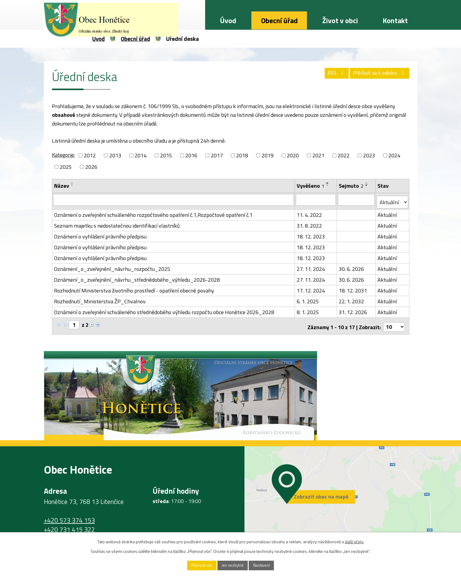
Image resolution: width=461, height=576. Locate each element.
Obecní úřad (279, 20)
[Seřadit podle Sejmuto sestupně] (367, 185)
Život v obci (340, 20)
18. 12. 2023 (311, 234)
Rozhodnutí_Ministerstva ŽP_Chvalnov (100, 299)
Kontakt (395, 20)
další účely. (354, 541)
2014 (141, 155)
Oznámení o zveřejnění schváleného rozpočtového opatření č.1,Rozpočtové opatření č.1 (153, 212)
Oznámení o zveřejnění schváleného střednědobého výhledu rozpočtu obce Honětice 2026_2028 (164, 310)
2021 (318, 155)
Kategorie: (63, 155)
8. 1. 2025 (308, 310)
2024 (394, 155)
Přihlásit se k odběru (377, 75)
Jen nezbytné (232, 565)
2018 (242, 155)
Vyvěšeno (311, 186)
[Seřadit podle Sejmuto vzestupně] (367, 183)
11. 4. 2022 (309, 212)
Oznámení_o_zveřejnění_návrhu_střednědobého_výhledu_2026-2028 (137, 277)
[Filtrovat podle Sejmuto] (356, 199)
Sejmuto (351, 186)
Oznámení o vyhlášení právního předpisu (100, 234)
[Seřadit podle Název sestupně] (72, 185)
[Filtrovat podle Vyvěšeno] (316, 199)
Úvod (228, 20)
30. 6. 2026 (351, 266)
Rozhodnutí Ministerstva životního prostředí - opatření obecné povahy (134, 288)
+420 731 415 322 (69, 525)
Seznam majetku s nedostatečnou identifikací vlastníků (117, 223)
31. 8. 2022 (309, 223)
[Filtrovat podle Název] (173, 199)
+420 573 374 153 (69, 515)
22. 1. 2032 (351, 299)
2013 (115, 155)
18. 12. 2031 (353, 288)
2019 (268, 155)
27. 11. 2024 (311, 266)
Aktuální (387, 212)
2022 (344, 155)
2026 (91, 167)
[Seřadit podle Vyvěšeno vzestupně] (328, 183)
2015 (166, 155)
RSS (329, 75)
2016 (191, 155)
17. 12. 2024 (311, 288)
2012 (90, 155)
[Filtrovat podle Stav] (392, 200)
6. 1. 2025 (308, 299)
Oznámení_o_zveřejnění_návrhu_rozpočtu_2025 (112, 266)
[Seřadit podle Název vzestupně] (72, 183)
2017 (217, 155)
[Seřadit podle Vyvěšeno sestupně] (328, 185)
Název (61, 186)
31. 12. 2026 (353, 310)
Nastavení (267, 565)
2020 (293, 155)
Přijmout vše (196, 565)
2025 (66, 167)
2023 (369, 155)
